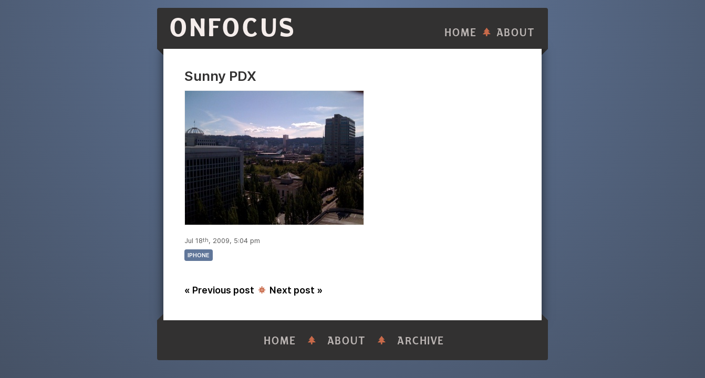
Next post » (296, 290)
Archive (420, 340)
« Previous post (219, 290)
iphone (199, 255)
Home (460, 32)
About (515, 32)
